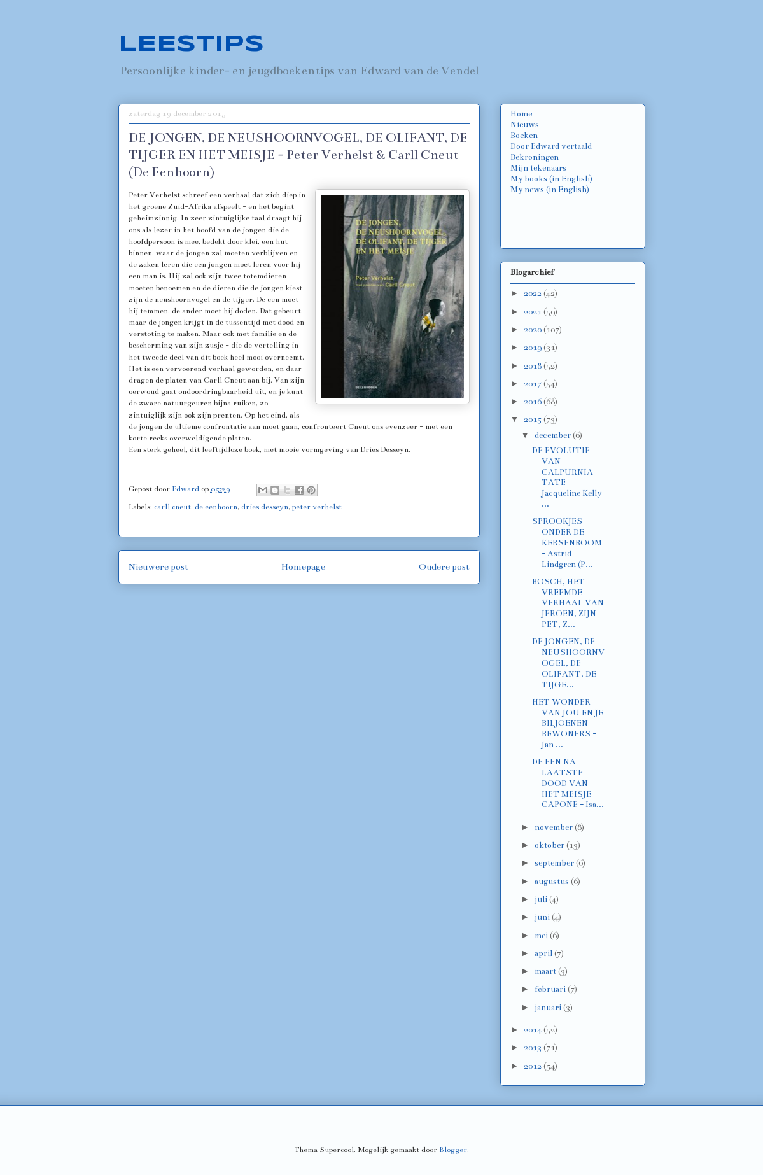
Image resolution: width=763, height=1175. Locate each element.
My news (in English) (549, 190)
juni (543, 917)
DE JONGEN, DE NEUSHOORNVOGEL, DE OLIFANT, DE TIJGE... (568, 663)
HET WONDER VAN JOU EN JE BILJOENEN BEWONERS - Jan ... (567, 723)
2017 (533, 384)
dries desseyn (264, 506)
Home (521, 114)
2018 (533, 366)
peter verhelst (317, 506)
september (555, 863)
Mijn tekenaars (538, 168)
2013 (533, 1048)
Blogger (453, 1149)
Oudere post (444, 566)
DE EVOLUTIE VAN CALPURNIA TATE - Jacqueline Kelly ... (566, 477)
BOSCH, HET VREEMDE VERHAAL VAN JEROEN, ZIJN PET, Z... (568, 603)
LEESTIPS (191, 44)
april (544, 953)
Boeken (524, 135)
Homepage (303, 566)
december (554, 435)
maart (546, 971)
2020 (533, 330)
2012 (533, 1066)
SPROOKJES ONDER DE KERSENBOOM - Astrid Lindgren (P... (567, 542)
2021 (533, 312)
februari (551, 989)
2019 (533, 347)
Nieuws (524, 125)
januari (549, 1008)
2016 (533, 402)
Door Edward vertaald (551, 146)
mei (542, 936)
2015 (533, 419)
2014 (533, 1030)
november (555, 827)
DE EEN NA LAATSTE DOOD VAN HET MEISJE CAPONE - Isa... (568, 783)
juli (542, 899)
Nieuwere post (158, 566)
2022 (533, 293)
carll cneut (172, 506)
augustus (553, 881)
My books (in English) (551, 179)
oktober (550, 845)
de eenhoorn (216, 506)
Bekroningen (534, 157)
